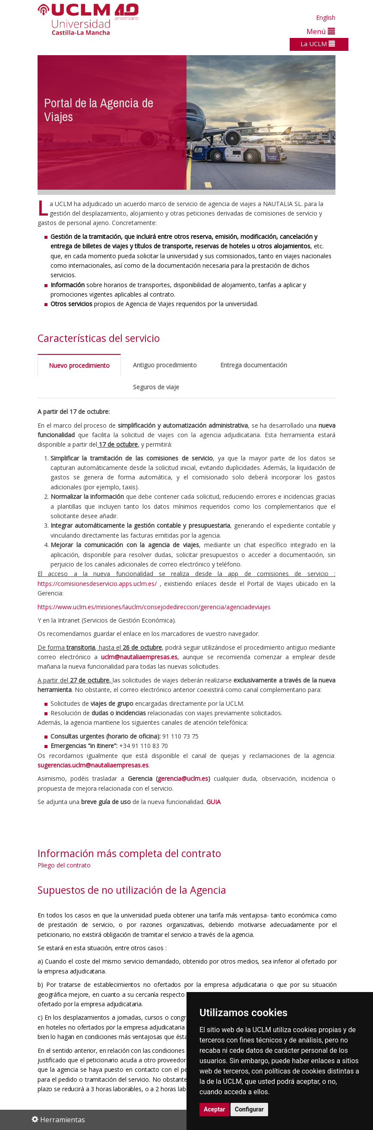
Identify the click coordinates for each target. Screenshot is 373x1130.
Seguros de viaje (156, 387)
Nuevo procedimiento (79, 365)
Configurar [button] (249, 1109)
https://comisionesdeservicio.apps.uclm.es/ (97, 583)
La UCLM (317, 43)
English (325, 17)
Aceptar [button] (214, 1109)
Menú (321, 31)
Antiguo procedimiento (165, 365)
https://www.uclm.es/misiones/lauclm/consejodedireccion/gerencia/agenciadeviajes (154, 607)
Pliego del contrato (64, 865)
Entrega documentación (253, 365)
